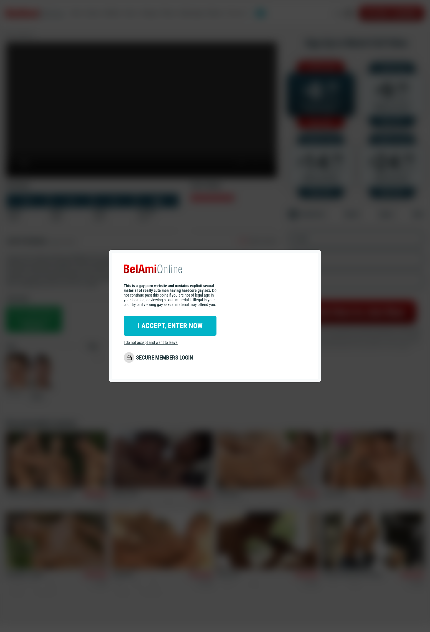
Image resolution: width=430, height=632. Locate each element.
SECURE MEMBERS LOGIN (164, 357)
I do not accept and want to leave (151, 342)
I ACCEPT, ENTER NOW (170, 326)
